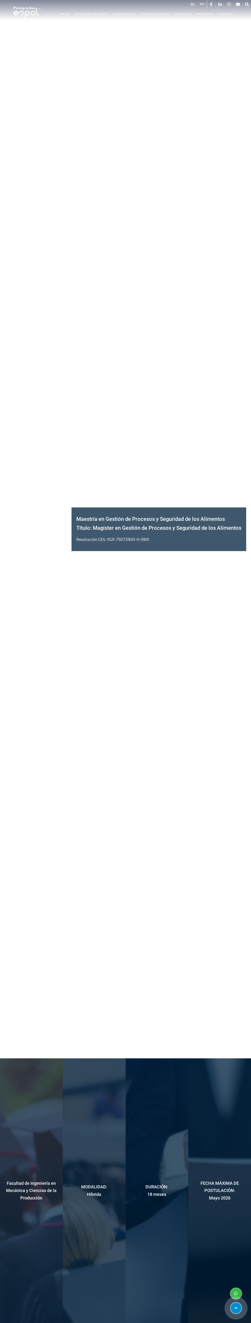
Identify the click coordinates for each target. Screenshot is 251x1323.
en (202, 3)
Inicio (65, 14)
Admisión (205, 14)
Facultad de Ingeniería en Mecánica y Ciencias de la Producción (31, 1190)
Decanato (183, 14)
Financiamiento (155, 14)
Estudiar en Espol (92, 14)
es (193, 3)
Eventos (225, 14)
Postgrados (125, 14)
